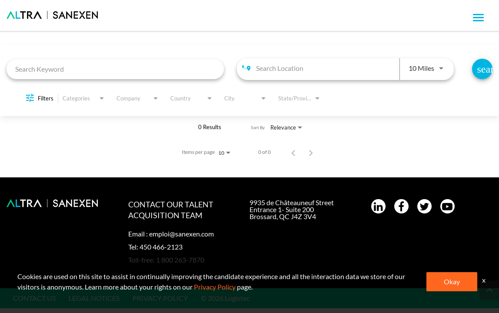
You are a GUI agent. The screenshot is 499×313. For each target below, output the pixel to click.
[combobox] (115, 69)
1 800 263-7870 (180, 260)
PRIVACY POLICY (160, 298)
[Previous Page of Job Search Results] (293, 152)
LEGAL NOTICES (94, 298)
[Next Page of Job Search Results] (310, 152)
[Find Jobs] (482, 69)
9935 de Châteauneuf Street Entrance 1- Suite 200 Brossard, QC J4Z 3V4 (292, 209)
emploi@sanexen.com (181, 234)
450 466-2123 (161, 247)
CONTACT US (34, 298)
